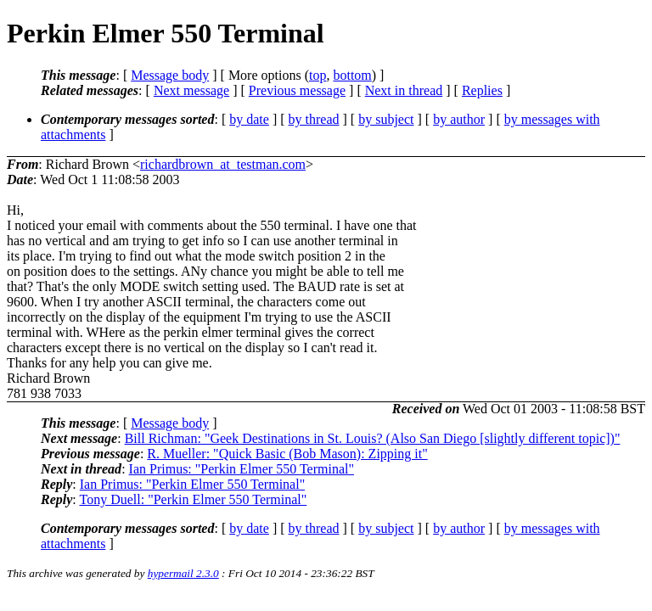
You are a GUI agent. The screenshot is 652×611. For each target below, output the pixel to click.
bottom (352, 75)
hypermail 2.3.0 (183, 573)
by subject (385, 119)
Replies (482, 90)
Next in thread (404, 90)
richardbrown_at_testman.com (223, 164)
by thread (314, 119)
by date (249, 119)
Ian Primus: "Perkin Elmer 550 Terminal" (241, 469)
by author (459, 119)
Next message (191, 90)
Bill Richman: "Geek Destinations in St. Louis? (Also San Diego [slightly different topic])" (373, 438)
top (317, 75)
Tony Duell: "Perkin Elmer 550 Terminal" (192, 499)
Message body (170, 75)
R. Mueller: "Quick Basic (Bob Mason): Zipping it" (287, 453)
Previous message (297, 90)
